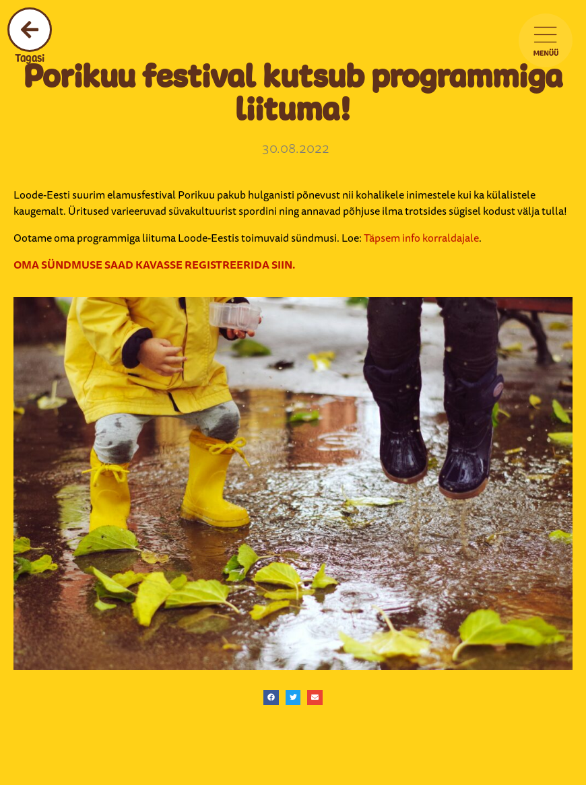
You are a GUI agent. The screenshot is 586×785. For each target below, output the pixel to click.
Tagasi (29, 58)
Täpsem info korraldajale (421, 237)
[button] (271, 698)
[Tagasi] (29, 29)
